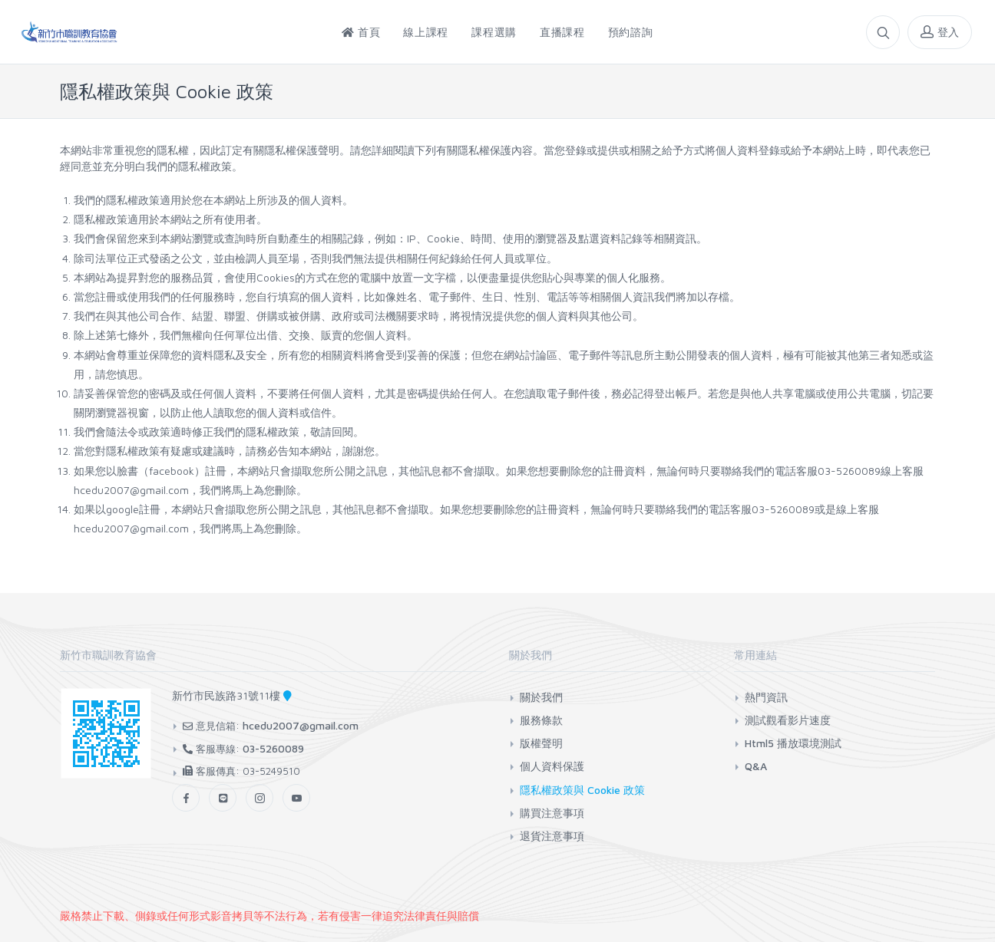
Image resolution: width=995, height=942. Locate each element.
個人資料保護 (552, 765)
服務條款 (541, 719)
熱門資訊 (766, 696)
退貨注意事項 (552, 835)
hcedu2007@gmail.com (301, 725)
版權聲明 (541, 742)
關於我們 (541, 696)
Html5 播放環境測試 (793, 742)
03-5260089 (273, 748)
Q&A (756, 765)
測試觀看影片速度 (788, 719)
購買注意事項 (552, 812)
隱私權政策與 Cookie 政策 (582, 789)
